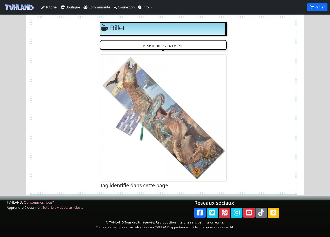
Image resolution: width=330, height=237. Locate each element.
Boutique (70, 7)
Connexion (124, 7)
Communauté (96, 7)
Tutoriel (49, 7)
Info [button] (144, 7)
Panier (317, 7)
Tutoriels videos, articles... (63, 207)
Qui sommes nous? (39, 202)
